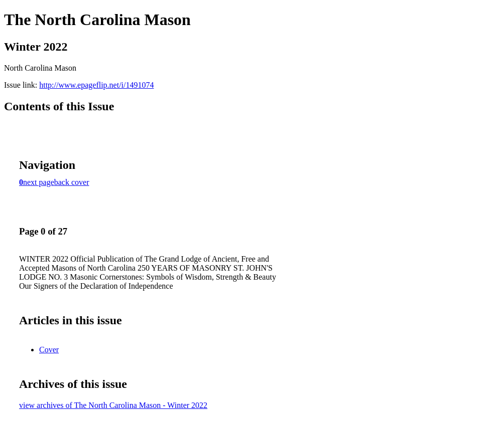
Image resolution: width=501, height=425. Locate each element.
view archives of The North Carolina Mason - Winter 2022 (113, 405)
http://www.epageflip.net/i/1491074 (96, 85)
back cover (71, 182)
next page (38, 182)
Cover (49, 349)
